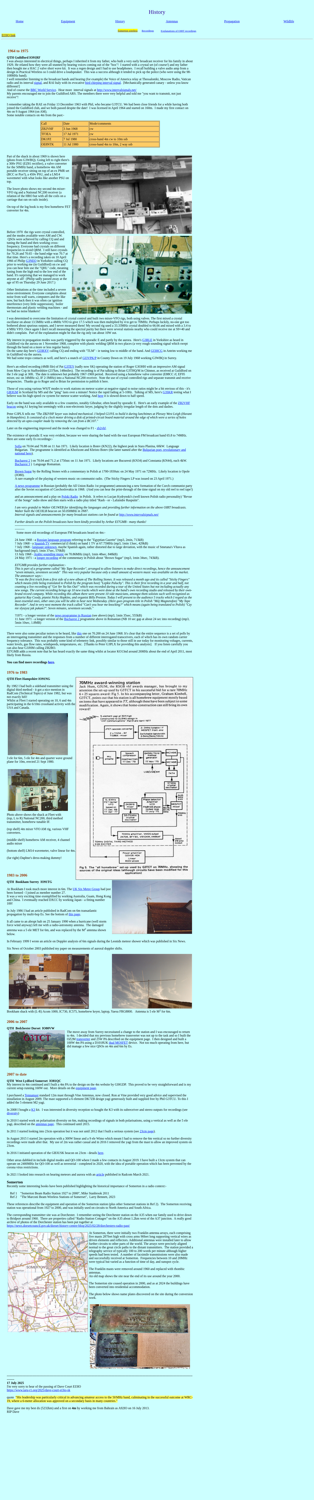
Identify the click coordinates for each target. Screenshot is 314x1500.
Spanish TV (41, 543)
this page (74, 914)
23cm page (147, 1131)
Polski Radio (69, 496)
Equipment (68, 21)
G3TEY (69, 366)
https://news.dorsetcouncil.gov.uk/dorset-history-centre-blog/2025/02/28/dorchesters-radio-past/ (68, 1225)
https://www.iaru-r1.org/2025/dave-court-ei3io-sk (38, 1390)
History (120, 21)
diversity (12, 1113)
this (79, 633)
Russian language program (54, 539)
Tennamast (31, 1095)
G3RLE (147, 340)
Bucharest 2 (22, 460)
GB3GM (12, 392)
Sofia (18, 446)
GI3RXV (43, 350)
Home (20, 21)
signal (38, 82)
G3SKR (168, 392)
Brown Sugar (23, 471)
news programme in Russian (73, 615)
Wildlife (289, 21)
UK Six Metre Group (86, 889)
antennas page (45, 1124)
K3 (33, 1109)
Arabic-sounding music (49, 554)
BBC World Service (43, 90)
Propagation (232, 21)
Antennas (172, 21)
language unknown (44, 547)
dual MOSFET (118, 1042)
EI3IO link (8, 35)
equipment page (86, 1088)
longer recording (47, 557)
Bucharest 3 (22, 464)
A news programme (27, 485)
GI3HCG (157, 350)
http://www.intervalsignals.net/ (116, 90)
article (100, 1174)
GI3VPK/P (90, 358)
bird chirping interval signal (103, 82)
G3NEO (31, 260)
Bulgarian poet (152, 449)
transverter (83, 1039)
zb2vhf (101, 428)
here (101, 395)
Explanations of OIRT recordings (178, 30)
